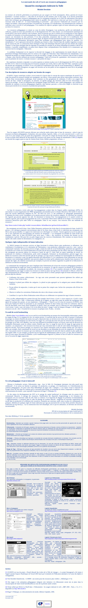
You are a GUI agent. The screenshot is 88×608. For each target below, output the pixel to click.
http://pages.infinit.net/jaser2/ (14, 538)
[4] (61, 271)
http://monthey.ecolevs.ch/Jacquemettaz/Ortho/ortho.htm (60, 479)
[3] (51, 269)
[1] (80, 75)
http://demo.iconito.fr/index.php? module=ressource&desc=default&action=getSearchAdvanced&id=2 (36, 225)
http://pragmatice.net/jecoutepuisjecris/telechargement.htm (61, 538)
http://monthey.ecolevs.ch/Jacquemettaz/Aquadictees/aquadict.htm (63, 511)
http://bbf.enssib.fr (20, 588)
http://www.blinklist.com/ (20, 315)
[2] (76, 137)
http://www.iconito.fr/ (43, 129)
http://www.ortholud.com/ (13, 480)
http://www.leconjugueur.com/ (15, 511)
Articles (47, 604)
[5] (55, 391)
